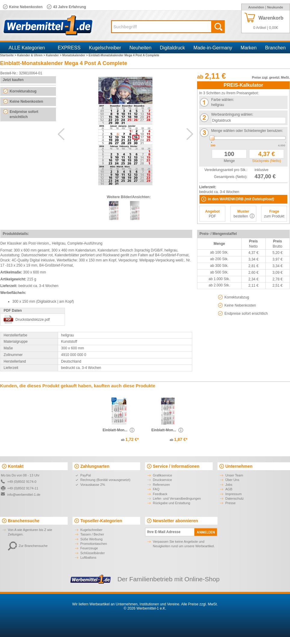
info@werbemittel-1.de (23, 494)
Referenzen (161, 484)
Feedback (160, 494)
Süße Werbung (91, 539)
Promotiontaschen (93, 543)
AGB (228, 489)
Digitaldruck (172, 47)
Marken (249, 47)
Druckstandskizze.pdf (32, 319)
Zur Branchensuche (28, 546)
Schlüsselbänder (92, 553)
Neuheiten (140, 47)
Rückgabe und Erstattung (171, 503)
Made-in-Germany (212, 47)
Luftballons (88, 557)
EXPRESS (69, 47)
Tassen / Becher (92, 534)
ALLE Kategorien (27, 47)
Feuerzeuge (89, 548)
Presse (230, 503)
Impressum (233, 494)
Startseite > (8, 55)
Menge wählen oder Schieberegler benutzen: (247, 131)
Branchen (275, 47)
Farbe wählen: (222, 100)
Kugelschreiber (105, 47)
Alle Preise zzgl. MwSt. (199, 604)
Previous (61, 134)
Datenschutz (234, 498)
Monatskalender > (75, 55)
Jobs (228, 484)
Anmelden (256, 7)
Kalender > (54, 55)
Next (190, 134)
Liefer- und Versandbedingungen (177, 498)
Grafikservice (162, 475)
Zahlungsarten (94, 466)
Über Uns (232, 480)
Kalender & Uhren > (31, 55)
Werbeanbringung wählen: (232, 114)
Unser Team (234, 475)
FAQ (156, 489)
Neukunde (275, 7)
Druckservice (162, 480)
